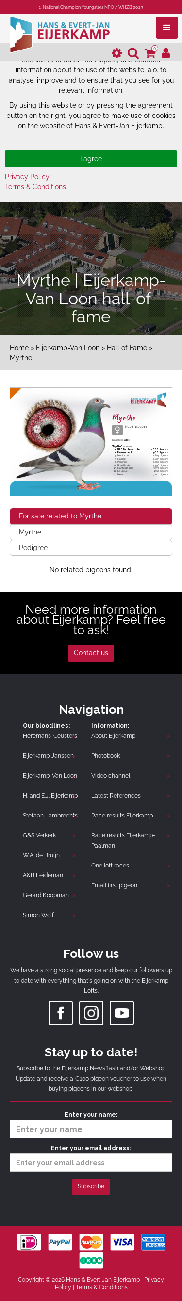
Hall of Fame (128, 347)
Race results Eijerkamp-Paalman (123, 840)
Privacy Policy (27, 177)
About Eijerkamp (113, 736)
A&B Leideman (43, 875)
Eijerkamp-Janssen (48, 755)
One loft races (110, 865)
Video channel (110, 775)
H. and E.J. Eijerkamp (50, 795)
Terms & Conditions (35, 187)
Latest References (116, 795)
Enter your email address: (91, 1158)
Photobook (105, 755)
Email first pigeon (114, 885)
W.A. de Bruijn (41, 855)
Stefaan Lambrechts (50, 815)
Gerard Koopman (46, 895)
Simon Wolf (38, 915)
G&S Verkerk (39, 835)
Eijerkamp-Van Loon (67, 347)
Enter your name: (91, 1124)
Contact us (91, 653)
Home (19, 347)
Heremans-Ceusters (50, 736)
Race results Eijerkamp (122, 815)
